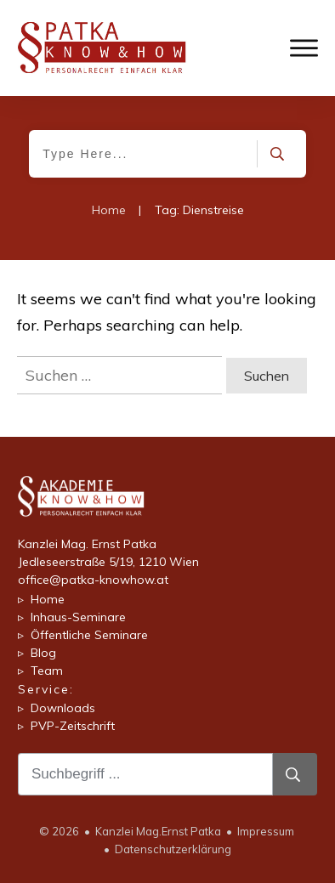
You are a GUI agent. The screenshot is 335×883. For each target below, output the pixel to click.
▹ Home (41, 599)
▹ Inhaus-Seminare (72, 617)
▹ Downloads (56, 708)
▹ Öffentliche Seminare (83, 634)
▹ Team (40, 670)
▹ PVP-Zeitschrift (66, 725)
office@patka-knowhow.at (93, 579)
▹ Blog (37, 652)
